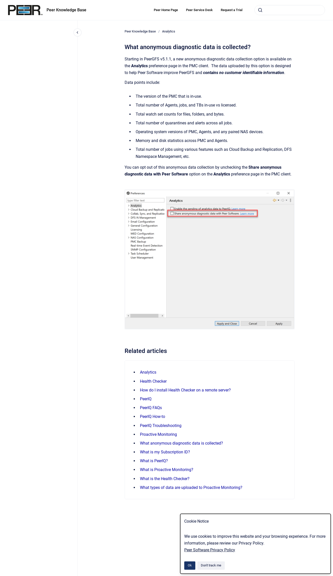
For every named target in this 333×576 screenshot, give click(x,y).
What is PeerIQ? (154, 460)
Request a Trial (231, 10)
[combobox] (290, 10)
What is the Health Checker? (165, 478)
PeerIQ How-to (152, 416)
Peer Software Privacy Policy (209, 550)
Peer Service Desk (199, 10)
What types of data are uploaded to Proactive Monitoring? (191, 487)
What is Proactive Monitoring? (166, 469)
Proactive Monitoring (158, 434)
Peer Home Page (166, 10)
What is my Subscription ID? (165, 452)
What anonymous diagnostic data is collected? (181, 443)
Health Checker (153, 381)
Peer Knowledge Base (66, 10)
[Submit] (260, 10)
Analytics (168, 31)
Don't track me (211, 565)
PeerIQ (146, 399)
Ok (190, 565)
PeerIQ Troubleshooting (160, 425)
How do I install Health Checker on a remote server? (185, 390)
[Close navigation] (77, 32)
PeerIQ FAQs (151, 407)
